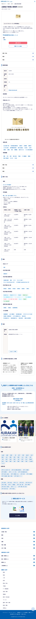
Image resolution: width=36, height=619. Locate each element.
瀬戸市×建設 (4, 482)
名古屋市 (3, 455)
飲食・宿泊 (5, 583)
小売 (4, 577)
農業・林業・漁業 (6, 602)
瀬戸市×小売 (16, 482)
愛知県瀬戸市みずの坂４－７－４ (11, 35)
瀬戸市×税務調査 (29, 473)
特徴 (3, 56)
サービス (5, 599)
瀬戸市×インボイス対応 (12, 471)
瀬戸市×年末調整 (26, 469)
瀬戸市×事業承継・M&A (15, 473)
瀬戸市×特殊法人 (12, 488)
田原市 (18, 461)
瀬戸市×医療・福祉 (5, 488)
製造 (4, 575)
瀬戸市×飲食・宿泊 (29, 482)
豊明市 (11, 461)
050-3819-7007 (18, 399)
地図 (3, 59)
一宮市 (15, 455)
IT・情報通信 (5, 588)
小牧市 (3, 459)
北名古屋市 (31, 461)
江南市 (30, 457)
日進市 (15, 461)
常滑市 (26, 457)
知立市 (26, 459)
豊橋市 (7, 455)
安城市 (15, 457)
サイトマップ (5, 612)
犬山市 (22, 457)
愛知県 (9, 3)
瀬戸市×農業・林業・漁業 (22, 486)
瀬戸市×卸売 (22, 482)
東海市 (15, 459)
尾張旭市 (30, 459)
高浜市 (3, 461)
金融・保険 (5, 591)
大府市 (18, 459)
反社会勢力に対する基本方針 (15, 614)
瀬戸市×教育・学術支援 (5, 486)
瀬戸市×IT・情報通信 (11, 484)
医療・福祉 (5, 605)
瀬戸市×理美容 (27, 484)
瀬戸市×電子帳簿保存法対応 (22, 471)
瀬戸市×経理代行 (4, 471)
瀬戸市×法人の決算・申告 (6, 469)
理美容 (4, 594)
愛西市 (22, 461)
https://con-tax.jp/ (13, 90)
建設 (4, 572)
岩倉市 (7, 461)
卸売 (4, 580)
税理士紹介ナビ (4, 3)
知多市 (22, 459)
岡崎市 (11, 455)
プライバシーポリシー (12, 612)
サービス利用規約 (24, 612)
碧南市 (3, 457)
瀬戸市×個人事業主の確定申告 (16, 469)
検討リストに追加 (18, 46)
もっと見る (17, 515)
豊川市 (32, 455)
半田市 (23, 455)
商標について (31, 612)
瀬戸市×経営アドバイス (18, 476)
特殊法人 (5, 608)
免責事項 (18, 612)
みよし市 (3, 463)
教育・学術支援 (6, 597)
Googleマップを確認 (13, 351)
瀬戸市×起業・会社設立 (5, 473)
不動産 (4, 586)
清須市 (26, 461)
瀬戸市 (12, 3)
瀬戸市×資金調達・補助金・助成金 (7, 476)
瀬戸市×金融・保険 (20, 484)
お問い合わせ (18, 43)
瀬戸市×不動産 (4, 484)
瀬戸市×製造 (10, 482)
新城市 (11, 459)
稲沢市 (7, 459)
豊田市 (11, 457)
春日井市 (27, 455)
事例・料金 (4, 53)
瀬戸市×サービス (13, 486)
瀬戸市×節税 (23, 473)
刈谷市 (7, 457)
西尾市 (18, 457)
